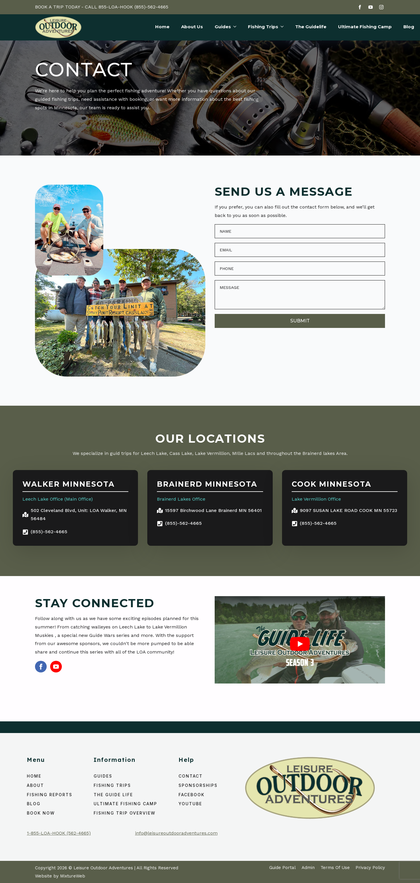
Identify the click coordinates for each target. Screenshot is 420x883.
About (35, 785)
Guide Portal (282, 867)
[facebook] (359, 7)
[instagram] (381, 7)
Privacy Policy (370, 867)
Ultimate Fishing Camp (365, 26)
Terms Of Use (335, 867)
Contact (190, 775)
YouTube (190, 803)
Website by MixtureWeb (60, 876)
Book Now (41, 812)
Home (162, 26)
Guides (223, 26)
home (34, 775)
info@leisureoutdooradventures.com (176, 833)
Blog (408, 26)
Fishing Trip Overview (124, 812)
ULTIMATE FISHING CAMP (125, 803)
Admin (308, 867)
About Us (192, 26)
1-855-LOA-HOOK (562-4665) (59, 833)
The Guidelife (310, 26)
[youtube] (370, 7)
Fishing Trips (263, 26)
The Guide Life (113, 794)
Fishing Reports (49, 794)
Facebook (191, 794)
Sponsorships (198, 785)
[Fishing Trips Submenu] (281, 27)
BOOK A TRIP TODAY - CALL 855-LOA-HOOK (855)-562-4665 (101, 7)
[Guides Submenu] (233, 27)
